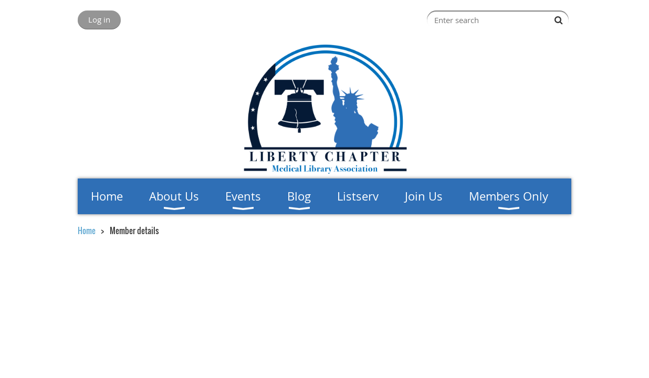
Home (87, 230)
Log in (99, 19)
